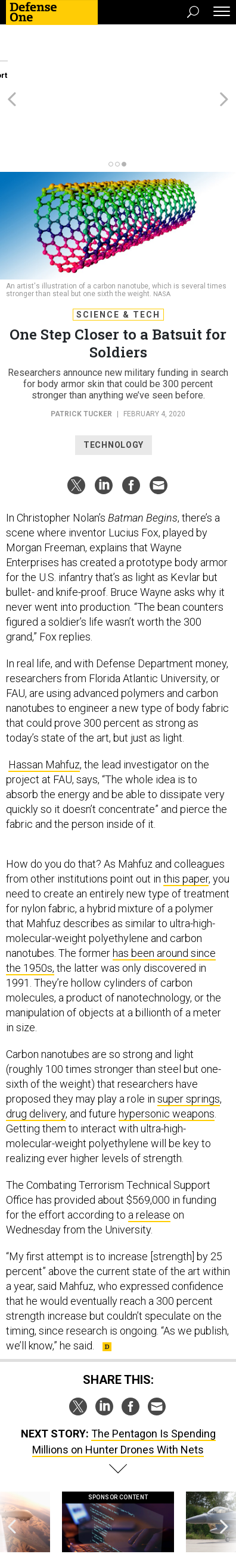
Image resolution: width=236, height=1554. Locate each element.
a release (149, 1150)
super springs (188, 1034)
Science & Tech (118, 250)
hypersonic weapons (167, 1049)
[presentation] (12, 1469)
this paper (186, 814)
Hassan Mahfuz (44, 700)
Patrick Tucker (81, 350)
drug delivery (36, 1049)
